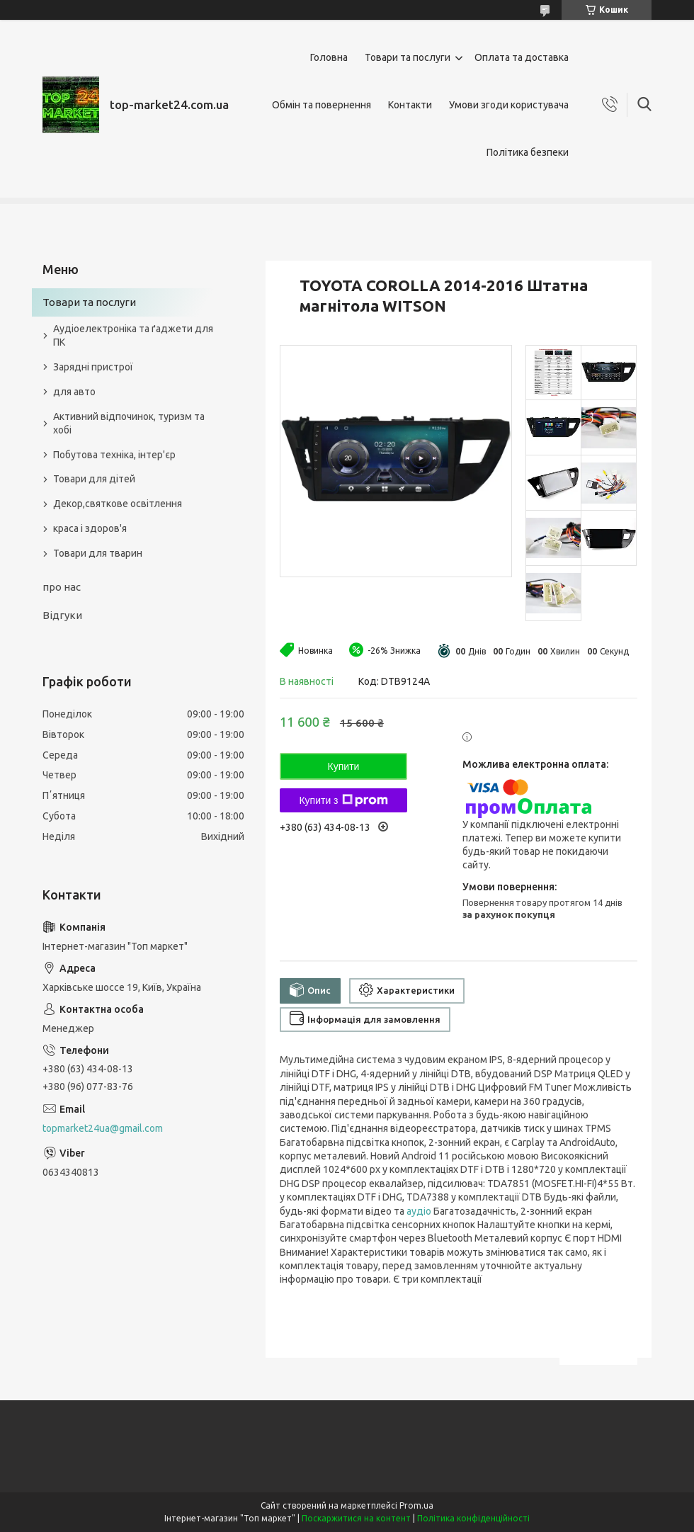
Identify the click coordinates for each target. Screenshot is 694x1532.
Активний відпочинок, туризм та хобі (129, 423)
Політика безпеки (528, 152)
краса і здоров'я (90, 528)
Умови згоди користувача (509, 104)
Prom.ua (416, 1505)
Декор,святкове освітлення (117, 503)
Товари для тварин (97, 553)
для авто (74, 391)
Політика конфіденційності (473, 1518)
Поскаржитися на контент (356, 1518)
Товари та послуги (407, 57)
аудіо (418, 1211)
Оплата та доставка (521, 57)
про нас (61, 587)
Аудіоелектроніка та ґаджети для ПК (133, 335)
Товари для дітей (94, 478)
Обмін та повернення (321, 104)
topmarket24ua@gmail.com (102, 1128)
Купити (344, 766)
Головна (329, 57)
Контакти (410, 104)
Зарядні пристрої (93, 367)
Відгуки (62, 615)
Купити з (343, 800)
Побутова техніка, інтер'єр (114, 454)
